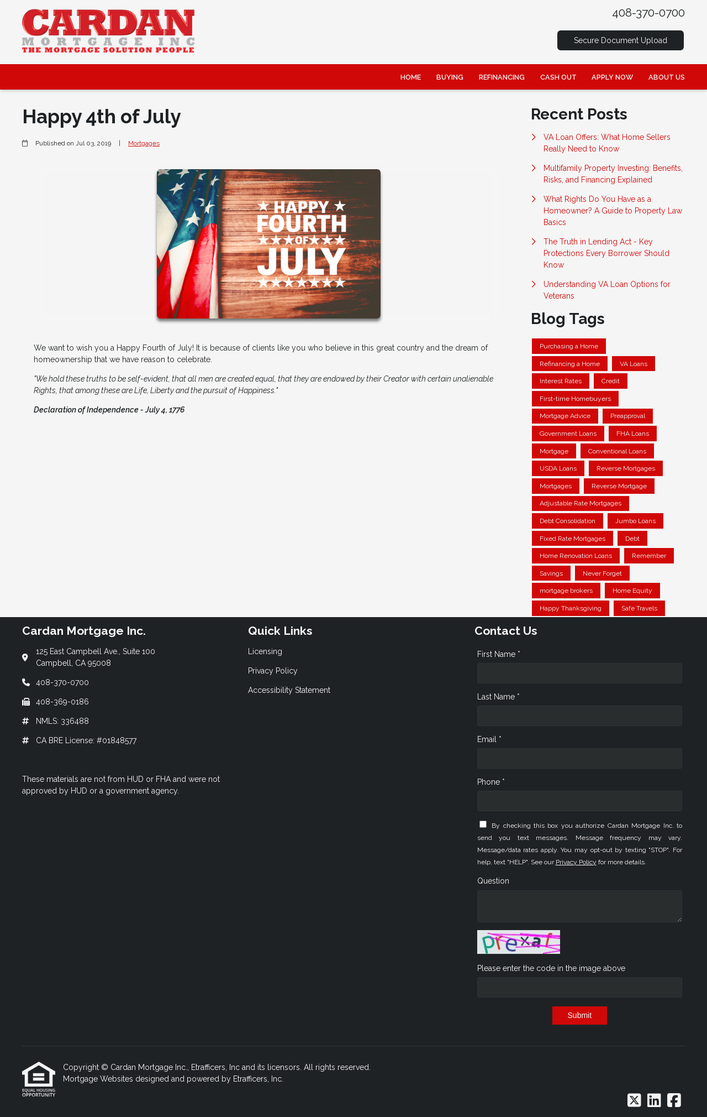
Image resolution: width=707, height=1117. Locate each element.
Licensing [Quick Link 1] (265, 651)
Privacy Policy (576, 862)
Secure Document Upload (620, 40)
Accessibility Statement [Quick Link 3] (289, 690)
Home (410, 77)
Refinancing (502, 77)
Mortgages (144, 143)
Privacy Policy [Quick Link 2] (273, 670)
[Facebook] (674, 1101)
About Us (666, 77)
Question (493, 880)
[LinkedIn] (654, 1101)
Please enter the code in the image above (551, 968)
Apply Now (612, 77)
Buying (449, 77)
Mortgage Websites (99, 1078)
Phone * (491, 781)
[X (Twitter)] (634, 1101)
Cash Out (558, 77)
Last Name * (498, 696)
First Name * (498, 654)
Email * (489, 739)
